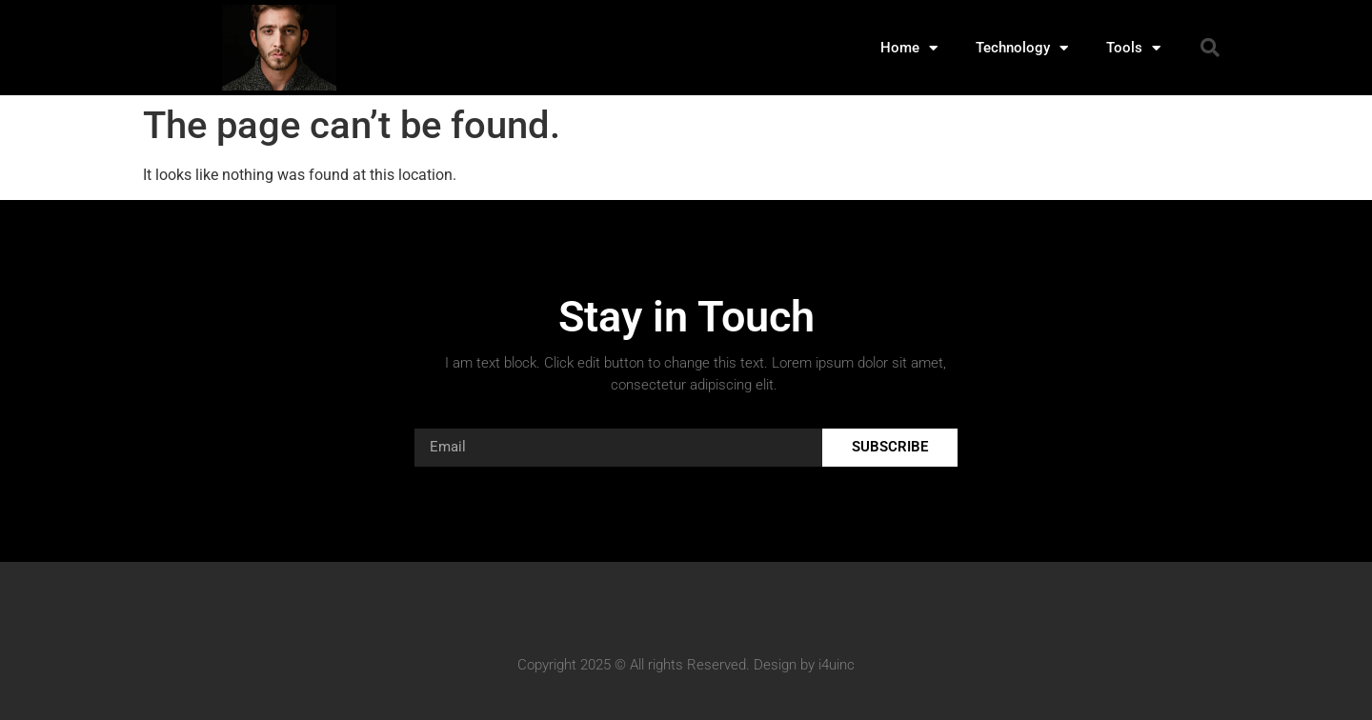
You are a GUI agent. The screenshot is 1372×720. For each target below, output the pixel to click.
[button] (1210, 48)
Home (909, 48)
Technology (1022, 48)
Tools (1133, 48)
